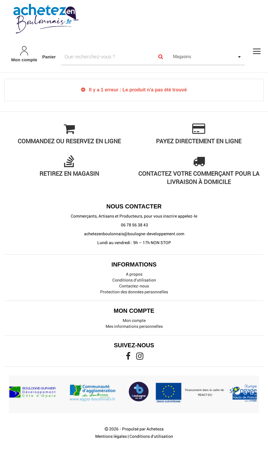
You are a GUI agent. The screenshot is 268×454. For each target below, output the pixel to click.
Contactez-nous (134, 286)
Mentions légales (111, 436)
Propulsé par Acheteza (143, 429)
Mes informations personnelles (134, 326)
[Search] (161, 56)
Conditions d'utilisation (134, 280)
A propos (134, 274)
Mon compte (134, 320)
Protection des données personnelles (134, 291)
